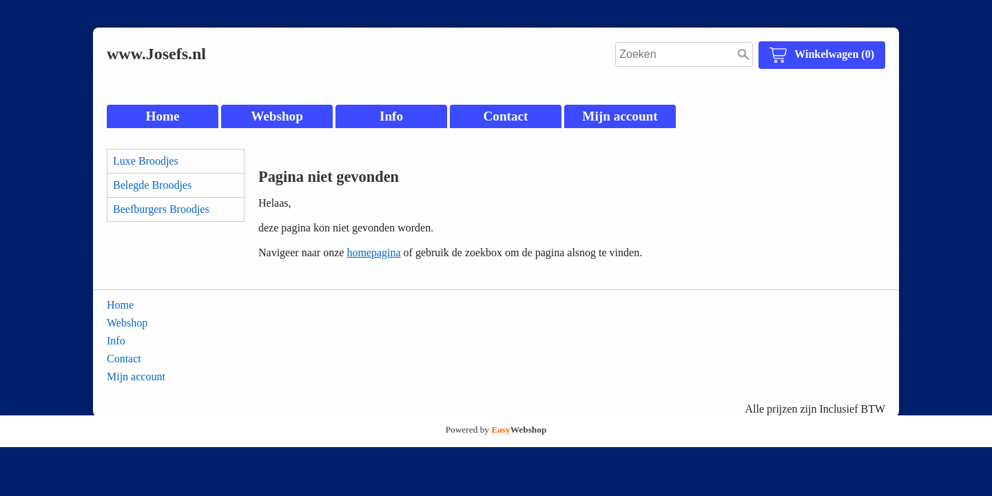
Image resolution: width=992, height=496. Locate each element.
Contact (505, 116)
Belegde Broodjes (152, 185)
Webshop (277, 116)
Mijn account (619, 116)
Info (391, 116)
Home (162, 116)
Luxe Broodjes (145, 161)
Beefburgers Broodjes (161, 209)
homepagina (373, 252)
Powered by (496, 429)
